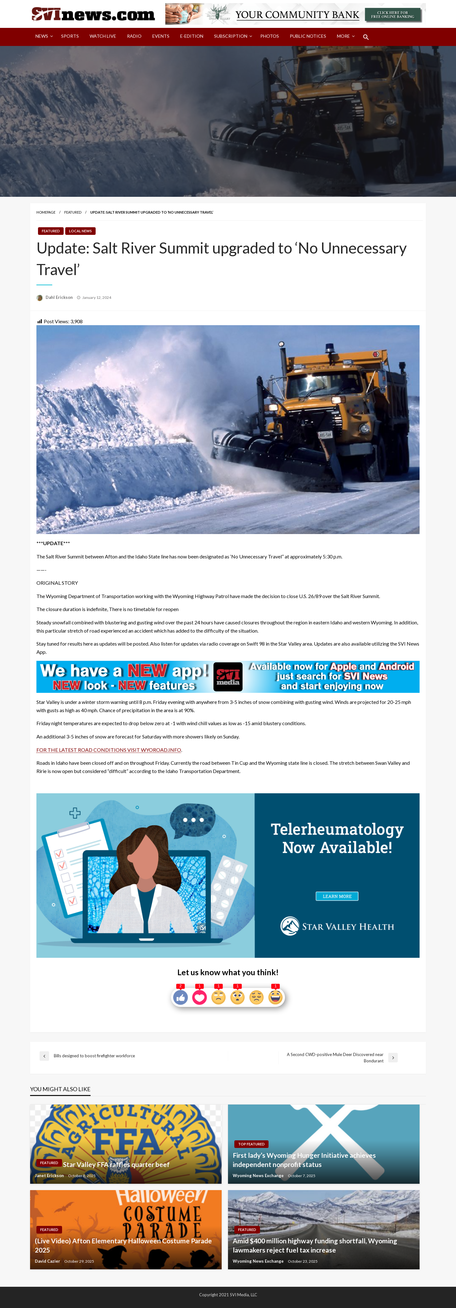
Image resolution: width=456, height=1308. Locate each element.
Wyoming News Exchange (259, 1175)
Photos (269, 36)
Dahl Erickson (60, 297)
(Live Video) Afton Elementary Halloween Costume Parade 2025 (123, 1245)
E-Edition (191, 36)
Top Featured (251, 1144)
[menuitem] (43, 37)
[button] (366, 37)
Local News (80, 231)
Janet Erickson (50, 1175)
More (343, 36)
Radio (134, 36)
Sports (70, 36)
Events (160, 36)
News (41, 36)
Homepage (45, 212)
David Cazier (48, 1261)
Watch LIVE (103, 36)
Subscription (230, 36)
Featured (72, 212)
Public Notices (308, 36)
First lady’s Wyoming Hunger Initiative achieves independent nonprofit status (304, 1159)
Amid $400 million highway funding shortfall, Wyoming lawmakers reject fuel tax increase (315, 1245)
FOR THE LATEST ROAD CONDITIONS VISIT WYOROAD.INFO (108, 750)
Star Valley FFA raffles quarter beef (116, 1164)
